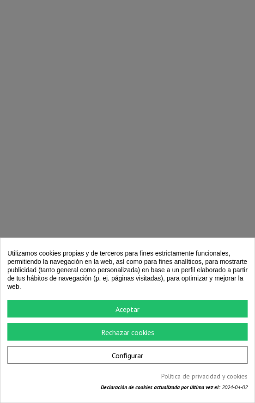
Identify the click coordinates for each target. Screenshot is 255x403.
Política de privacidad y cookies (204, 376)
